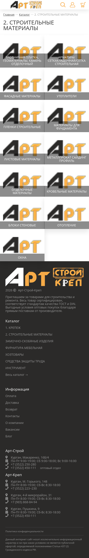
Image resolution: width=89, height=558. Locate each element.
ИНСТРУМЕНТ (15, 368)
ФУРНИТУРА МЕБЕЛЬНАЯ (23, 348)
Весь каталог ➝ (16, 375)
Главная (9, 14)
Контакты (12, 416)
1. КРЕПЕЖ (13, 328)
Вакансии (12, 429)
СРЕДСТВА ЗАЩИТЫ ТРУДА (25, 361)
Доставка (12, 403)
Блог (8, 436)
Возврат (11, 409)
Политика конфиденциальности (24, 531)
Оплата (10, 396)
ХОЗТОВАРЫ (14, 354)
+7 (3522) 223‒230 (24, 488)
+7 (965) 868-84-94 (24, 502)
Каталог (24, 14)
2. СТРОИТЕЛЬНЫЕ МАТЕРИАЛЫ (56, 14)
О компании (14, 423)
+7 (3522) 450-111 (23, 468)
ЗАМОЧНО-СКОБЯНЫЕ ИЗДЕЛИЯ (29, 341)
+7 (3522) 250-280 (23, 464)
